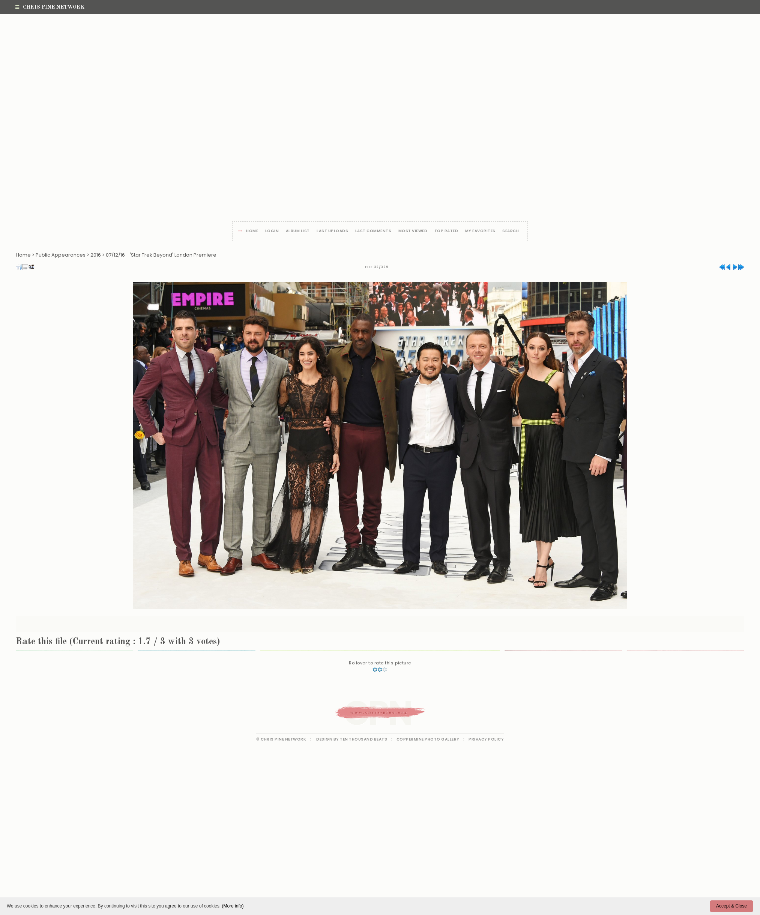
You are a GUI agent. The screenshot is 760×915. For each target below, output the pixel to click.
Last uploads (332, 231)
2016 (95, 254)
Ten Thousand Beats (363, 739)
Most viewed (413, 231)
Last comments (373, 231)
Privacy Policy (486, 739)
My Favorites (480, 231)
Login (272, 231)
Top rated (446, 231)
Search (510, 231)
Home (252, 231)
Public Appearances (61, 254)
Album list (298, 231)
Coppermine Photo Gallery (428, 739)
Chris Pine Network (49, 7)
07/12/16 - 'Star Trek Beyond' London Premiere (161, 254)
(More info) (232, 906)
